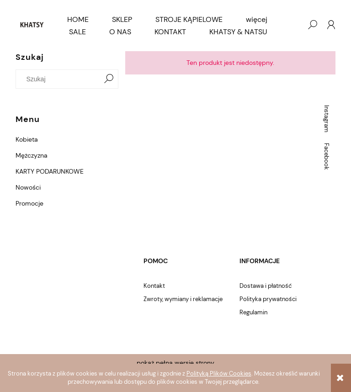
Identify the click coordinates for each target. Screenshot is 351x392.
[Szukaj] (109, 79)
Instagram (326, 118)
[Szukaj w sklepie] (60, 79)
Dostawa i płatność (265, 286)
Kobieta (27, 139)
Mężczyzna (32, 155)
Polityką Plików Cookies (218, 373)
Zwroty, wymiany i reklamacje (183, 299)
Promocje (29, 203)
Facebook (326, 156)
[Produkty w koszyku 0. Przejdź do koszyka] (294, 24)
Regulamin (253, 312)
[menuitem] (78, 19)
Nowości (28, 187)
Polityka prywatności (268, 299)
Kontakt (154, 286)
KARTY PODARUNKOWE (50, 171)
